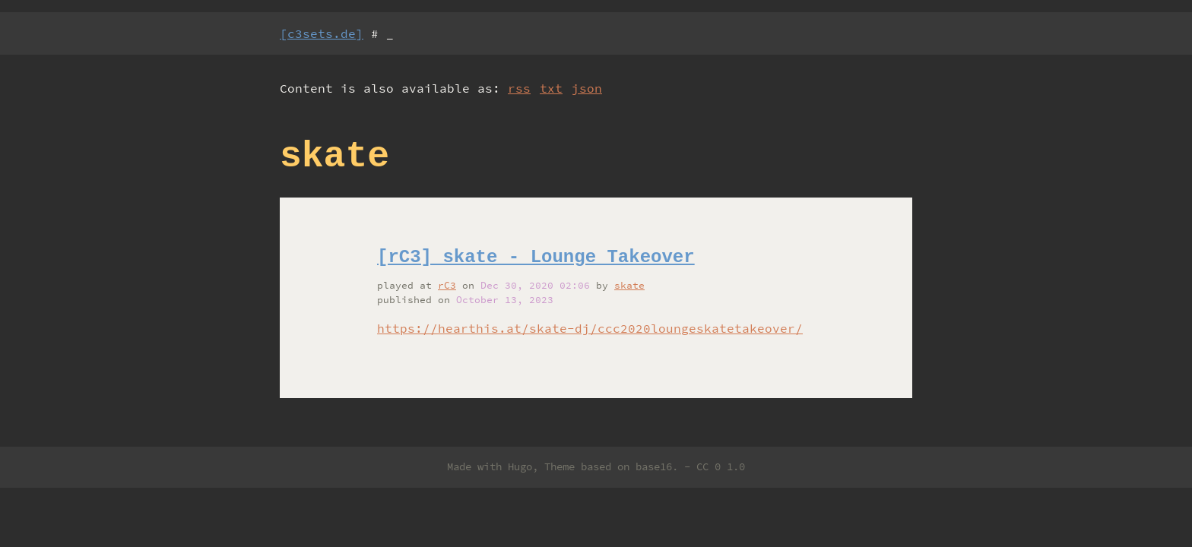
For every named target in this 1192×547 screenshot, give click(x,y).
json (587, 88)
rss (519, 88)
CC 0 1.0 (720, 466)
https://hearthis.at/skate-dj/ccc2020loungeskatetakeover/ (590, 328)
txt (551, 88)
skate (629, 285)
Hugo (520, 466)
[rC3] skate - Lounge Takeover (536, 257)
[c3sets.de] (321, 33)
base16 (654, 466)
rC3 (447, 285)
